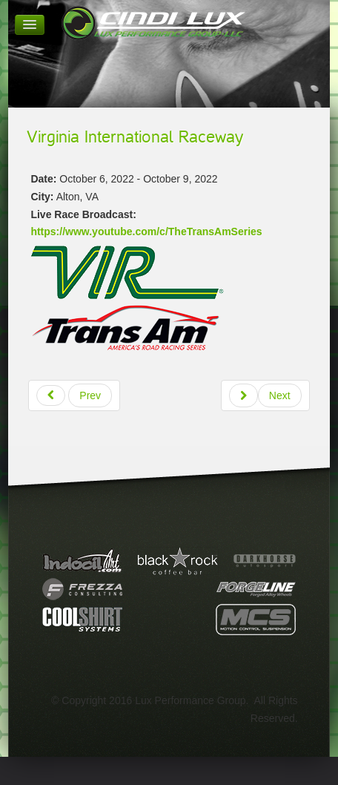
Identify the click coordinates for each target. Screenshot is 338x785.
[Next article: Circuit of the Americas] (265, 395)
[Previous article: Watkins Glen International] (74, 395)
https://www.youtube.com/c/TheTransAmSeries (146, 231)
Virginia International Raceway (135, 137)
